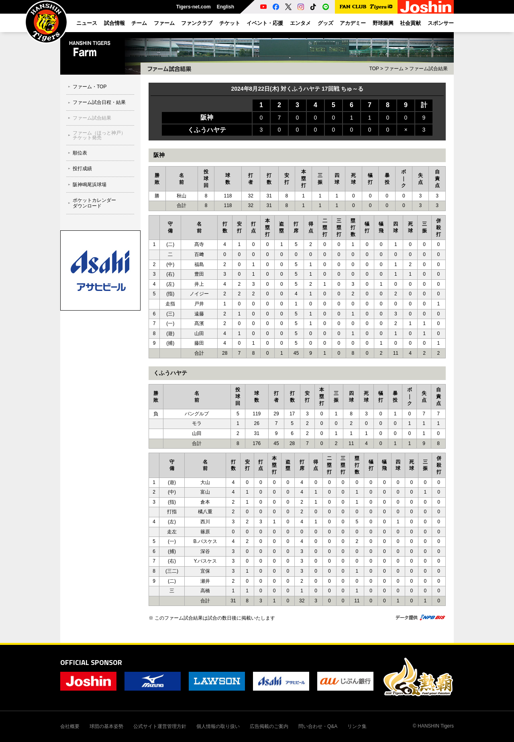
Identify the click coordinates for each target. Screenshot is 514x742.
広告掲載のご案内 (269, 726)
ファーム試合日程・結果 (99, 102)
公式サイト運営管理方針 (159, 726)
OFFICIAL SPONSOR (91, 662)
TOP (374, 68)
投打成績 (82, 168)
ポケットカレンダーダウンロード (94, 203)
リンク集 (357, 726)
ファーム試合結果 (92, 118)
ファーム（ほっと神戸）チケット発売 (99, 135)
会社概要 (70, 726)
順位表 (80, 153)
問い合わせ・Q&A (317, 726)
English (225, 7)
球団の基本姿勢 (106, 726)
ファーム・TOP (89, 86)
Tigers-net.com (193, 7)
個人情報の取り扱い (218, 726)
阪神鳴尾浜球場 (89, 184)
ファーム (394, 68)
